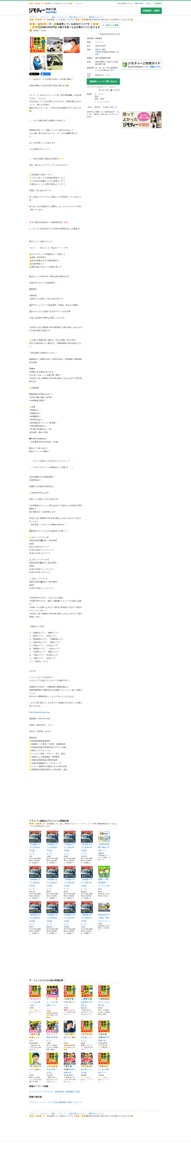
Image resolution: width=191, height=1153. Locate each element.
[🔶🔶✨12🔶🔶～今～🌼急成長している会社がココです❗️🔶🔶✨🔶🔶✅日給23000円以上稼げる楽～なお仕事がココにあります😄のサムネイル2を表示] (54, 44)
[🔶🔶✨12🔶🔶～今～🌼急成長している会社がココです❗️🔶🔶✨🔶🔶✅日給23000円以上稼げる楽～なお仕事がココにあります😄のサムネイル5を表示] (54, 61)
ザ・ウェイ (99, 94)
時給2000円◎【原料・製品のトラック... (104, 911)
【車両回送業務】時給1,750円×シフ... (104, 841)
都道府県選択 (51, 12)
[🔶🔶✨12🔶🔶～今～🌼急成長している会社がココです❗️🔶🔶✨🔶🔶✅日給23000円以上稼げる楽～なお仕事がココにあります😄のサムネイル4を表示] (37, 61)
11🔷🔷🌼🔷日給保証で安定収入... (87, 995)
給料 (78, 1092)
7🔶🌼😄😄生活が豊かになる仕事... (87, 1063)
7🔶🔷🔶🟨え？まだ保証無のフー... (104, 1063)
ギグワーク (48, 1092)
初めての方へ (139, 3)
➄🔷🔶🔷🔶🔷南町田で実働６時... (70, 1063)
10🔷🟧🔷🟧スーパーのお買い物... (104, 995)
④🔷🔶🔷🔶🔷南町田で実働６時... (104, 1031)
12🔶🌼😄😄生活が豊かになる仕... (52, 1063)
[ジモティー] (37, 10)
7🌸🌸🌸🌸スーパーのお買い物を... (35, 995)
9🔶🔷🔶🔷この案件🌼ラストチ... (70, 995)
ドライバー (62, 17)
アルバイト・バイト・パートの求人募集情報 (47, 1102)
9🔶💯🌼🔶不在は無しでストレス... (87, 1031)
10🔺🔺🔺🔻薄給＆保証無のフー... (52, 1031)
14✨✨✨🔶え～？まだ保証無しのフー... (52, 997)
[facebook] (46, 74)
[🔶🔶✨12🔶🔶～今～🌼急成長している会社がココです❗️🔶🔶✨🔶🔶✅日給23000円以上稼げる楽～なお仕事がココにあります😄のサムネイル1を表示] (37, 44)
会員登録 (158, 3)
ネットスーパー (35, 1092)
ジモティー (33, 17)
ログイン (149, 3)
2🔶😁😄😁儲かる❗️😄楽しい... (35, 1063)
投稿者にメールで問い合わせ (103, 81)
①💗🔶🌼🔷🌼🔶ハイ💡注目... (35, 1031)
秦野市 (97, 50)
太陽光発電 (59, 1092)
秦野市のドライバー (96, 17)
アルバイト (44, 17)
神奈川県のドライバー (77, 17)
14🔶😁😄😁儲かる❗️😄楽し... (70, 1031)
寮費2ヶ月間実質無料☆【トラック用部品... (104, 878)
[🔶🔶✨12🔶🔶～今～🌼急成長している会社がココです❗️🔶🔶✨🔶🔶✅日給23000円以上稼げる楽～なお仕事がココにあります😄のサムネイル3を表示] (71, 44)
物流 (53, 17)
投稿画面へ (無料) (151, 11)
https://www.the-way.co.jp (39, 712)
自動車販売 (70, 1092)
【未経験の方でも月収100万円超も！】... (35, 843)
